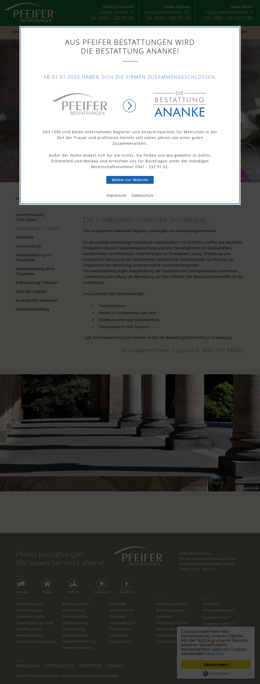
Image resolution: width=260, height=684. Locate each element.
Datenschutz (142, 195)
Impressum (116, 195)
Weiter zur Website (130, 180)
